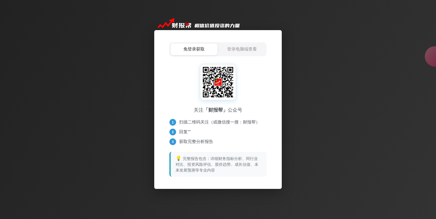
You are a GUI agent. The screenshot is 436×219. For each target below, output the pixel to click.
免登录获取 (194, 49)
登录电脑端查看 (242, 49)
